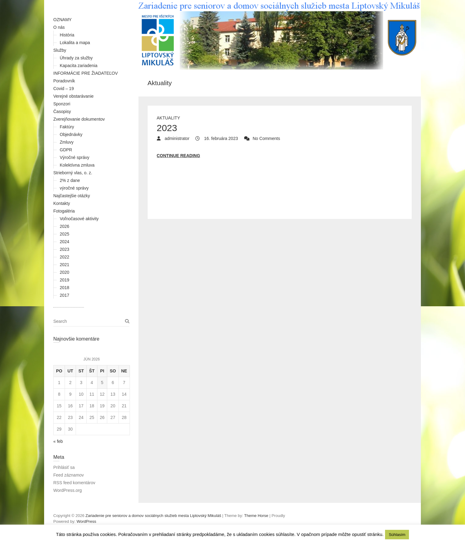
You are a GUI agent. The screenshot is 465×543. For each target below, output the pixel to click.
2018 (64, 287)
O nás (59, 27)
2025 (64, 234)
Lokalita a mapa (75, 42)
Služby (59, 50)
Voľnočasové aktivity (79, 218)
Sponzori (61, 103)
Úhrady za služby (76, 57)
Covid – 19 (63, 88)
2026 (64, 226)
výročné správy (74, 188)
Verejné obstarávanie (73, 96)
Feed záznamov (68, 475)
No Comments (266, 138)
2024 (64, 241)
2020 (64, 272)
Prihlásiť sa (64, 467)
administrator (177, 138)
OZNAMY (62, 19)
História (67, 34)
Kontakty (61, 203)
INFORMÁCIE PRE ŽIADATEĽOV (85, 73)
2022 (64, 257)
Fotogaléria (64, 211)
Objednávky (71, 134)
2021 (64, 264)
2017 (64, 295)
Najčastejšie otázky (71, 195)
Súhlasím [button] (397, 534)
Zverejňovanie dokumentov (79, 119)
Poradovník (64, 80)
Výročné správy (74, 157)
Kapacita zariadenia (78, 65)
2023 (64, 249)
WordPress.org (67, 490)
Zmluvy (67, 142)
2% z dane (70, 180)
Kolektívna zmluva (77, 165)
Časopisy (62, 111)
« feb (58, 441)
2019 (64, 279)
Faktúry (67, 126)
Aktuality (168, 117)
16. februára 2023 (220, 138)
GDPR (66, 149)
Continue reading (178, 155)
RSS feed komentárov (74, 482)
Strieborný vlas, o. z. (72, 172)
